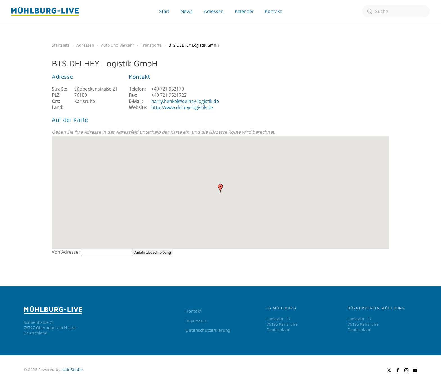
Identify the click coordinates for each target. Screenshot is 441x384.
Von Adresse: (66, 252)
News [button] (187, 11)
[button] (220, 188)
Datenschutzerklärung (208, 330)
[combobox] (396, 11)
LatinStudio (72, 369)
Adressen (214, 11)
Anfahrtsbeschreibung (152, 252)
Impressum (197, 320)
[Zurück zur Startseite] (45, 11)
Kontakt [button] (273, 11)
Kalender (244, 11)
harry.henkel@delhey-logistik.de (185, 101)
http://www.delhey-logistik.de (182, 107)
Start (164, 11)
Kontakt (194, 310)
